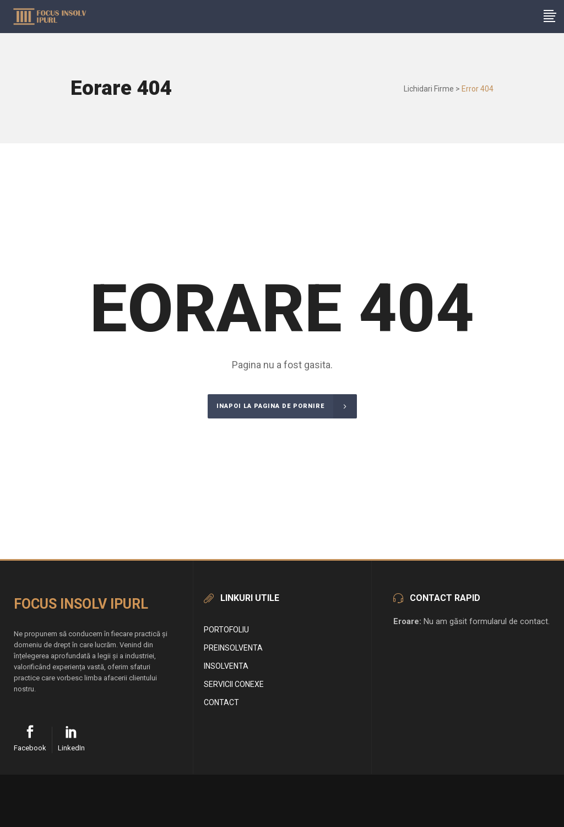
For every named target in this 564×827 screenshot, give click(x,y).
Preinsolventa (233, 647)
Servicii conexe (234, 684)
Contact (221, 702)
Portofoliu (226, 629)
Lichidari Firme (429, 89)
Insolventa (226, 666)
